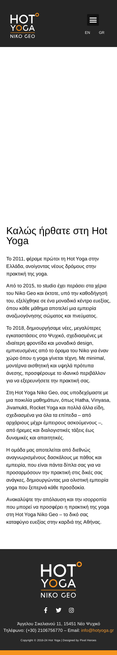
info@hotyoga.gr (97, 630)
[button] (93, 20)
